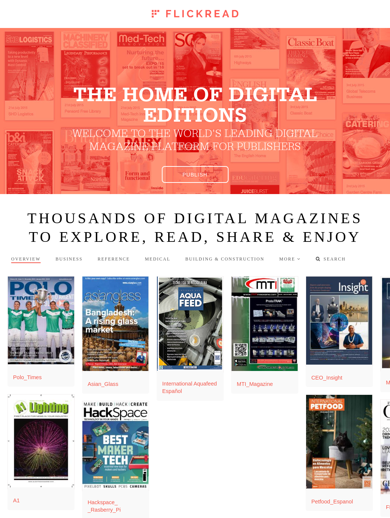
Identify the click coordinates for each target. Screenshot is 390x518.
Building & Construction (224, 259)
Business (69, 259)
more (287, 259)
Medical (157, 259)
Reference (114, 259)
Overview (26, 259)
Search (331, 259)
